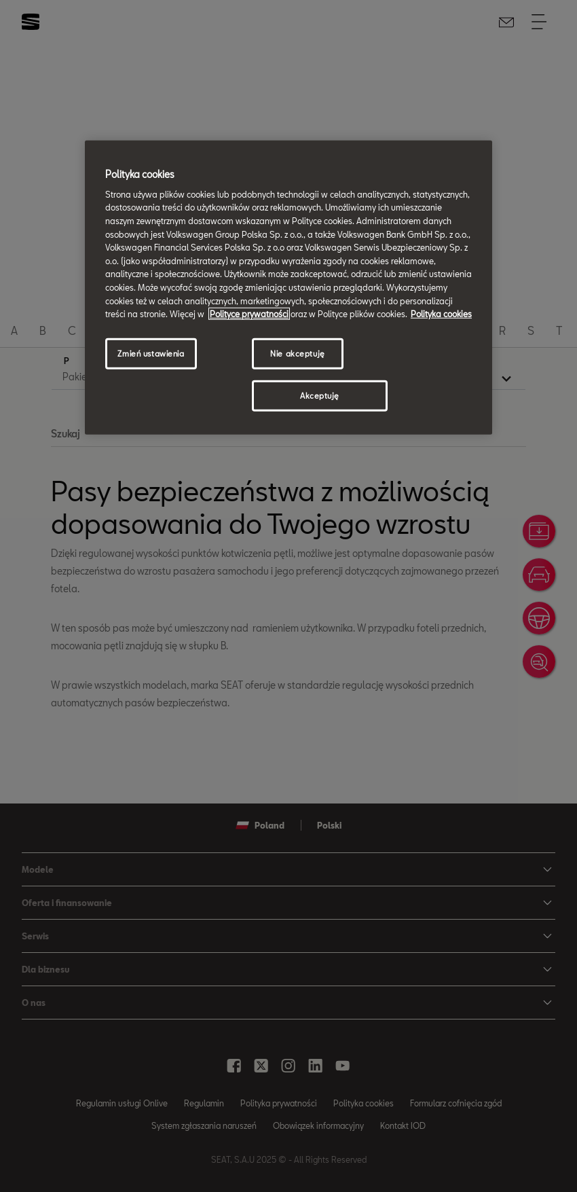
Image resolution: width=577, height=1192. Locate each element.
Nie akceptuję (297, 353)
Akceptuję (319, 395)
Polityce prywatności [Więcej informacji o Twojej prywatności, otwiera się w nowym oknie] (249, 314)
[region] (288, 287)
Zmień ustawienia (150, 353)
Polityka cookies (441, 314)
